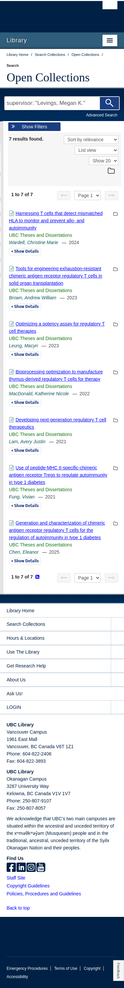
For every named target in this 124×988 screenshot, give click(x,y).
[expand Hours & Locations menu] (117, 638)
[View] (96, 150)
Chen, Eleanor (24, 552)
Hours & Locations (25, 638)
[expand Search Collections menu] (117, 624)
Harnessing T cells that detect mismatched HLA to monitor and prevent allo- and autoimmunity (56, 221)
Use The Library (23, 652)
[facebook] (11, 868)
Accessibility (17, 976)
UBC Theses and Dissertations (40, 235)
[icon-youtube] (40, 868)
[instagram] (31, 868)
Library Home (20, 610)
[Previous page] (63, 195)
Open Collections (48, 77)
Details (25, 252)
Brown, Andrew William (32, 297)
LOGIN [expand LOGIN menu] (14, 707)
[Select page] (87, 195)
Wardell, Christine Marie (33, 242)
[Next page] (111, 195)
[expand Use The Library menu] (117, 652)
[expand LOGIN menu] (117, 707)
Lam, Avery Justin (27, 441)
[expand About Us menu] (117, 680)
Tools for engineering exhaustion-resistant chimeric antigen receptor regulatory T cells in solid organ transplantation (55, 276)
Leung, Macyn (23, 345)
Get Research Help (26, 665)
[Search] (109, 103)
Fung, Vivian (22, 496)
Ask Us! (14, 693)
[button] (33, 907)
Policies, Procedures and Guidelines (44, 893)
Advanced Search (101, 115)
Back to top (21, 908)
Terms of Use (65, 968)
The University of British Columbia (45, 13)
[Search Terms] (62, 103)
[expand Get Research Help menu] (117, 666)
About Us (16, 679)
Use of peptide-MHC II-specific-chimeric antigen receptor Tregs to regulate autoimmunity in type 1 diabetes (58, 475)
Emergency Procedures (27, 968)
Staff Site (16, 878)
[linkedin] (21, 868)
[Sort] (91, 139)
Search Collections (26, 624)
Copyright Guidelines (28, 885)
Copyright (92, 968)
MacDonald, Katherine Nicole (39, 393)
